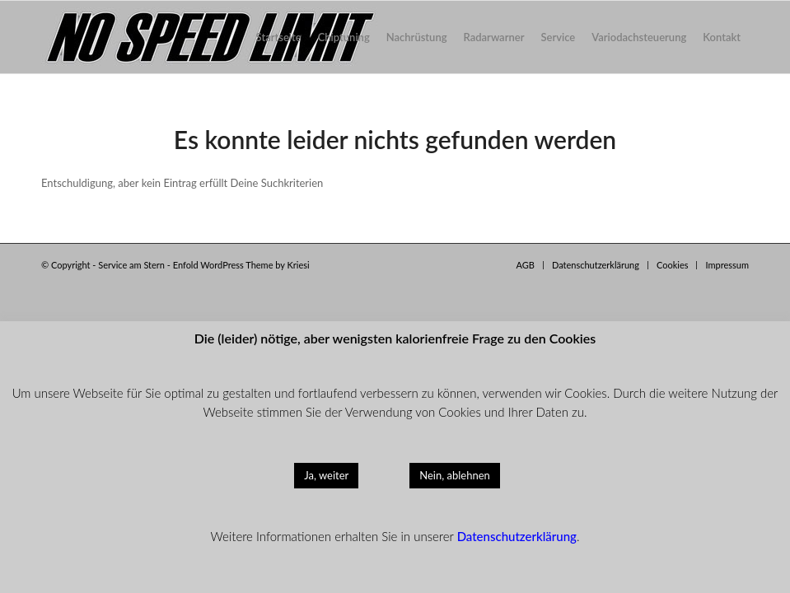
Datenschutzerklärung (517, 536)
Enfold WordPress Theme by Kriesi (241, 264)
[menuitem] (279, 37)
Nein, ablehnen (454, 475)
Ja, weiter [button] (326, 475)
